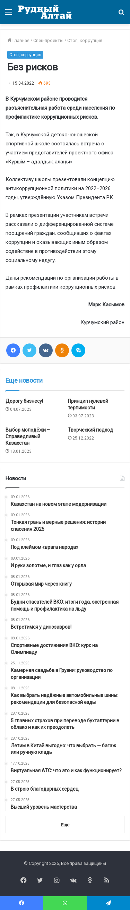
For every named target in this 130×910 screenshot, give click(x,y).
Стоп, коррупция (84, 40)
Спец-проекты (48, 40)
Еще (65, 824)
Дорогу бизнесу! (24, 401)
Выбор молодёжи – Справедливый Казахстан (28, 436)
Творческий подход (90, 430)
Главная (18, 40)
